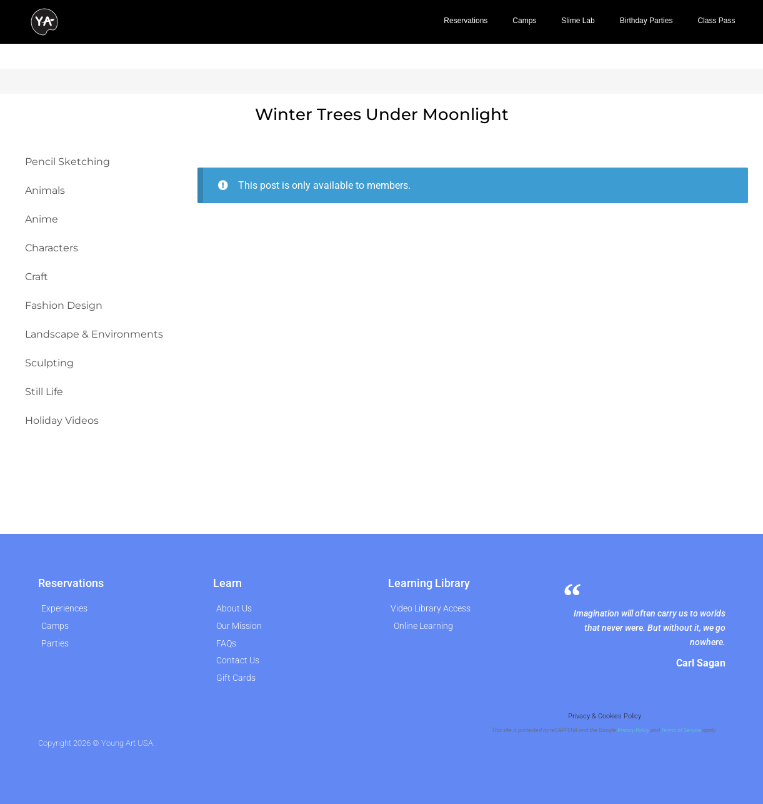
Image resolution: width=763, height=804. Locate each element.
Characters (51, 248)
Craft (36, 277)
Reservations (465, 20)
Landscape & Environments (94, 334)
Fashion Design (63, 305)
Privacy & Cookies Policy (604, 716)
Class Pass (716, 20)
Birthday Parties (646, 20)
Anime (41, 219)
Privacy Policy (633, 730)
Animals (45, 190)
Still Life (44, 392)
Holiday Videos (62, 420)
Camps (524, 20)
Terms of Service (681, 730)
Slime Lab (577, 20)
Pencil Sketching (67, 162)
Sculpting (49, 363)
